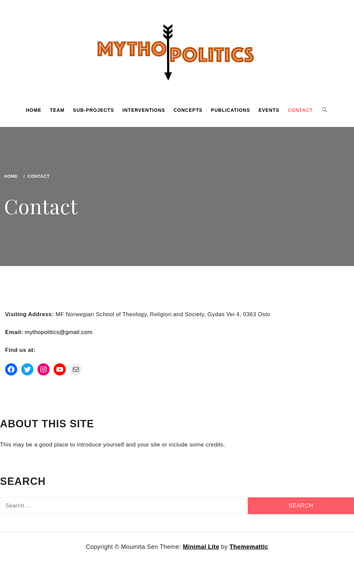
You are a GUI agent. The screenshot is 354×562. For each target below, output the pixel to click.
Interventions (143, 110)
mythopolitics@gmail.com (58, 332)
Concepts (188, 110)
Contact (300, 110)
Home (33, 110)
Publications (230, 110)
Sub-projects (93, 110)
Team (57, 110)
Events (269, 110)
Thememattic (249, 546)
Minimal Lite (201, 546)
